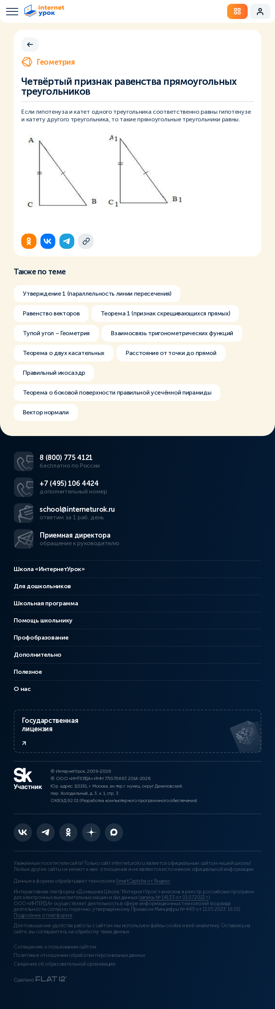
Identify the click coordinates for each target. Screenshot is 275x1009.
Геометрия (47, 62)
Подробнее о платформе (43, 915)
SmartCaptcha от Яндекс (143, 881)
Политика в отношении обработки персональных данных (79, 955)
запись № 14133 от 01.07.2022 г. (174, 897)
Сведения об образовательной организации (64, 964)
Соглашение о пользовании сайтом (55, 947)
